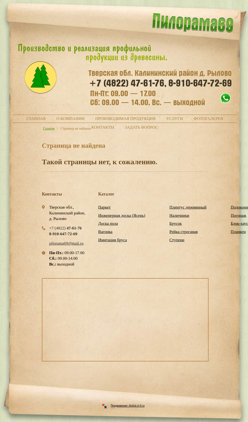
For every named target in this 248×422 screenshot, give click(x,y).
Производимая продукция (125, 118)
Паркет (104, 207)
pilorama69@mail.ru (66, 243)
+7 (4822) (128, 83)
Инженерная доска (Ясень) (121, 215)
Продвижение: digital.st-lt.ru (128, 405)
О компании (70, 118)
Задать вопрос (141, 127)
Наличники (179, 215)
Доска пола (108, 223)
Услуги (174, 118)
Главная (36, 118)
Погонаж (238, 215)
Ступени (177, 240)
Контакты (102, 127)
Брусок (176, 223)
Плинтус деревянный (188, 207)
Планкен (238, 231)
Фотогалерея (208, 118)
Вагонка (105, 231)
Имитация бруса (112, 240)
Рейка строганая (184, 231)
